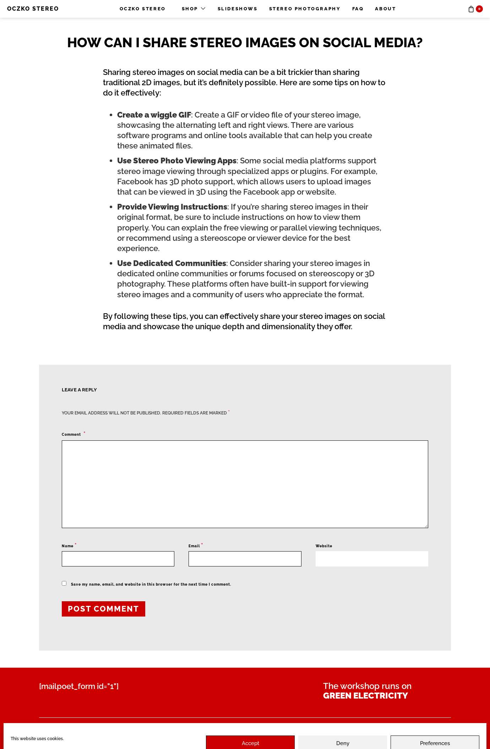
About (385, 8)
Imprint (293, 728)
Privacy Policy (191, 728)
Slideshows (238, 8)
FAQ (358, 8)
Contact (138, 728)
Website (324, 546)
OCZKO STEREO (33, 8)
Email (196, 545)
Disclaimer (248, 728)
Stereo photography (305, 8)
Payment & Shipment (73, 728)
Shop (190, 8)
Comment (72, 434)
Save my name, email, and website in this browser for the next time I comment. (151, 584)
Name (69, 545)
